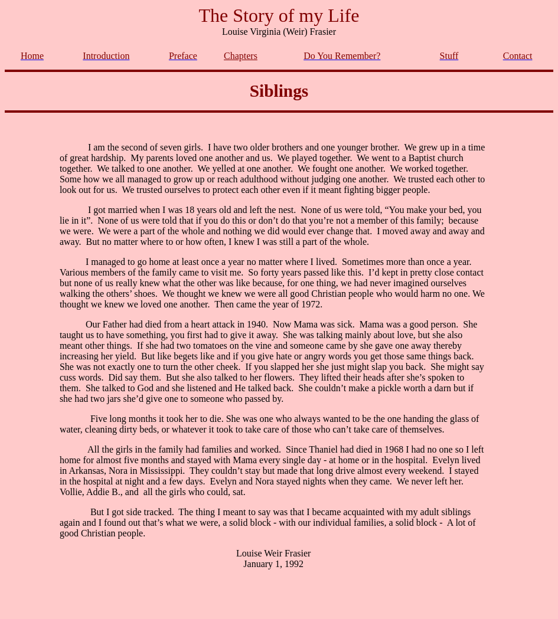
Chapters (240, 56)
